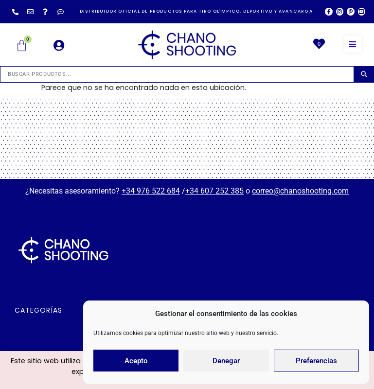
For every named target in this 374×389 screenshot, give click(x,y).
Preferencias (316, 360)
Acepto (136, 360)
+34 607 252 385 (214, 190)
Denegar (226, 360)
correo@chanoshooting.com (300, 190)
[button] (352, 44)
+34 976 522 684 (151, 190)
